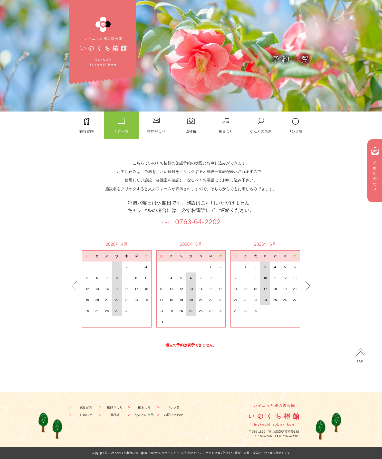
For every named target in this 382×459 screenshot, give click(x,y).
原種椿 (190, 131)
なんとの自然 (261, 131)
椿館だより (156, 131)
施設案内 (86, 131)
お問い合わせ (173, 415)
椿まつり (226, 131)
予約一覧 (121, 131)
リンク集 (295, 131)
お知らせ (85, 415)
